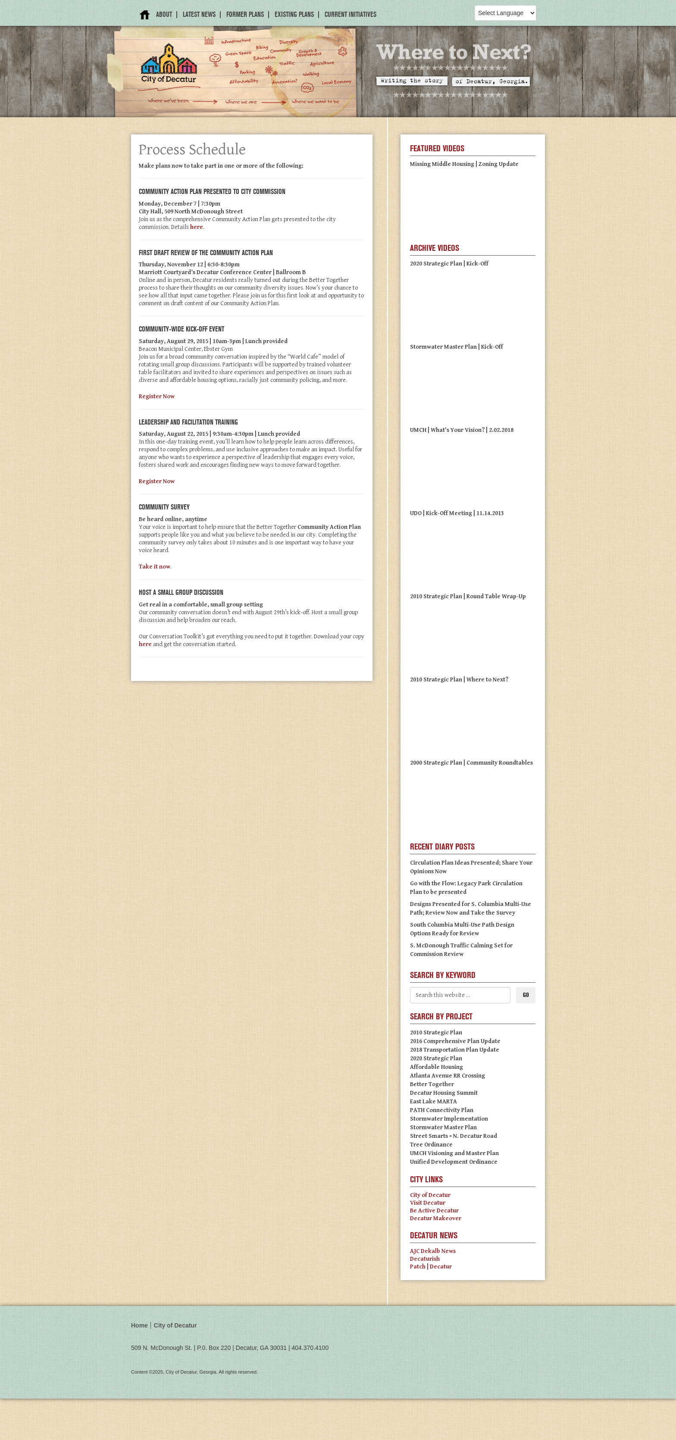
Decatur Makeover (435, 1218)
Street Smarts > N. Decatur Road (453, 1136)
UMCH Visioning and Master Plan (454, 1153)
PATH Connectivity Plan (441, 1110)
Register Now (157, 396)
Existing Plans (294, 14)
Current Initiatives (350, 14)
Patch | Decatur (431, 1266)
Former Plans (245, 14)
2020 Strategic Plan (436, 1058)
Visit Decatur (427, 1202)
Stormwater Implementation (449, 1118)
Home (145, 14)
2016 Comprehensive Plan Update (455, 1041)
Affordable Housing (436, 1067)
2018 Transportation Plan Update (454, 1049)
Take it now (154, 566)
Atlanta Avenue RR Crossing (447, 1075)
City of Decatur (430, 1195)
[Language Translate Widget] (505, 13)
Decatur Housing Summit (444, 1093)
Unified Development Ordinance (454, 1162)
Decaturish (425, 1259)
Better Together (432, 1084)
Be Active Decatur (434, 1210)
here (196, 227)
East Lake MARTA (433, 1101)
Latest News (199, 14)
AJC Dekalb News (433, 1251)
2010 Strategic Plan (436, 1032)
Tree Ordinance (431, 1144)
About (164, 14)
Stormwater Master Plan (443, 1127)
